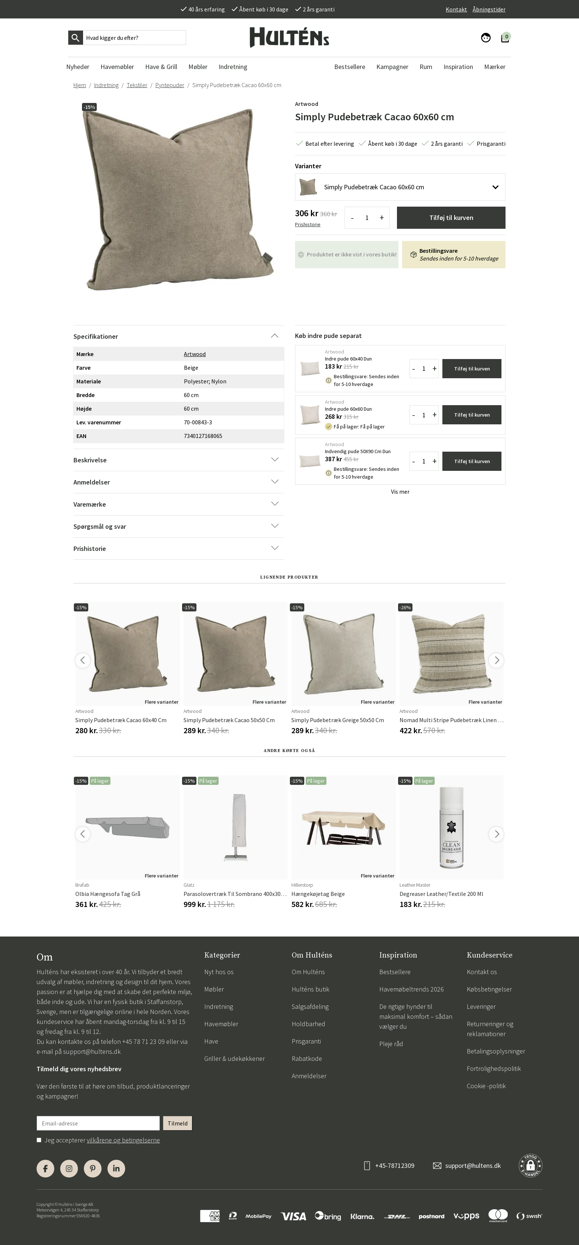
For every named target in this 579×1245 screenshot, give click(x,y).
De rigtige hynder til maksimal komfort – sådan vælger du (415, 1016)
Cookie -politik (486, 1086)
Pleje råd (391, 1043)
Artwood (306, 103)
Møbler (214, 989)
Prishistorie (308, 224)
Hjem (79, 85)
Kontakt (456, 9)
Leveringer (481, 1006)
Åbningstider (489, 9)
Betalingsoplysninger (496, 1051)
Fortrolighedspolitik (494, 1068)
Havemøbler (221, 1024)
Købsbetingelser (489, 989)
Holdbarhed (308, 1024)
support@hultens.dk (92, 1051)
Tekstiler (137, 85)
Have (211, 1041)
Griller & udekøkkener (234, 1058)
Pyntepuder (169, 85)
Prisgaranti (306, 1041)
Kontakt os (482, 972)
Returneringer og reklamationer (490, 1029)
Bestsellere (395, 972)
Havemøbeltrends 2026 (411, 989)
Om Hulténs (308, 972)
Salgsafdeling (310, 1006)
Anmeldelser (309, 1076)
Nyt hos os (219, 972)
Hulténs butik (310, 989)
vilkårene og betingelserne (123, 1140)
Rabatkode (307, 1058)
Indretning (106, 85)
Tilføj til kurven (451, 217)
